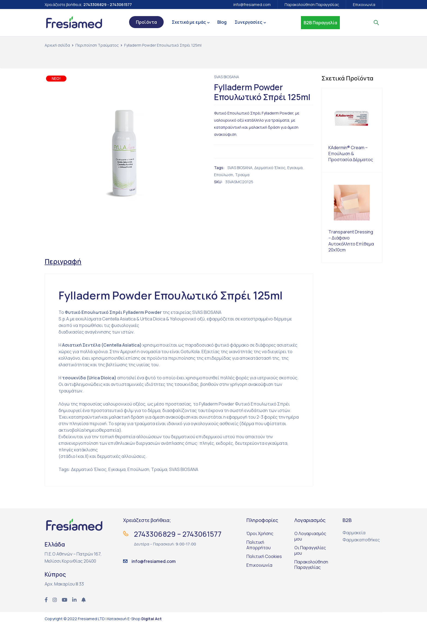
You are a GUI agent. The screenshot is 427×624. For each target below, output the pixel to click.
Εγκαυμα (295, 167)
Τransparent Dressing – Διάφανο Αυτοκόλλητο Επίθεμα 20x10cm (351, 241)
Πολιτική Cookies (264, 557)
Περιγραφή (64, 261)
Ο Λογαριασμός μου (310, 536)
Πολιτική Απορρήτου (258, 545)
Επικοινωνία (364, 4)
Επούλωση (223, 174)
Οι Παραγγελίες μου (310, 551)
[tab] (64, 261)
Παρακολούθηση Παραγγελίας (312, 4)
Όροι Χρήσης (259, 534)
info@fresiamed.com (252, 4)
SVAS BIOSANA (226, 76)
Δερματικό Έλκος (269, 167)
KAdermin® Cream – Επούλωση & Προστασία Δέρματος (350, 154)
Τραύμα (242, 174)
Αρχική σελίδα (57, 45)
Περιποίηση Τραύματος (97, 45)
